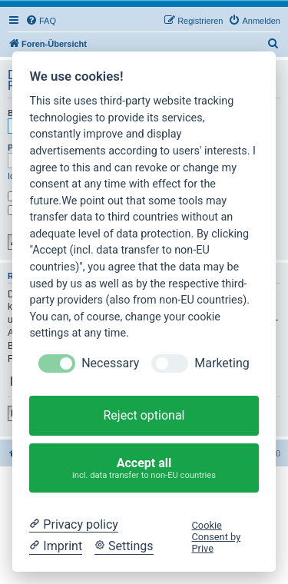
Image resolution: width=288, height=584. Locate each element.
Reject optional (143, 415)
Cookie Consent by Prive (216, 537)
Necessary (110, 363)
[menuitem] (40, 21)
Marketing (221, 363)
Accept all (144, 468)
